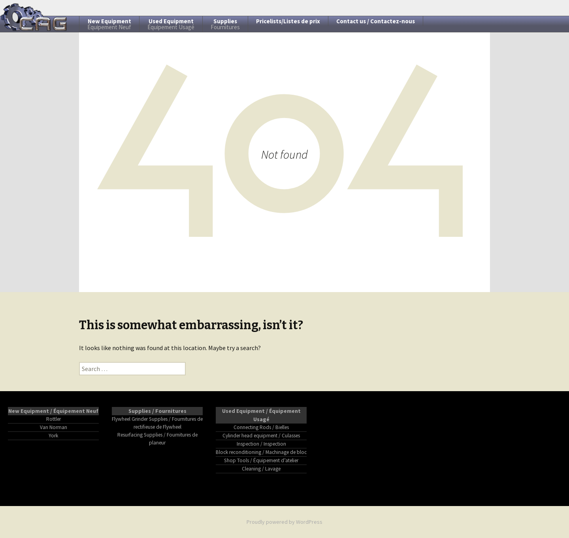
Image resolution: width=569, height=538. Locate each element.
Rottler (53, 419)
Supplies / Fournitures (157, 410)
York (53, 435)
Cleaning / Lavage (261, 468)
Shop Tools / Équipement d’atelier (261, 460)
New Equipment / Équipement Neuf (53, 410)
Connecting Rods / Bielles (261, 427)
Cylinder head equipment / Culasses (261, 435)
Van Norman (53, 427)
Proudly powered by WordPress (284, 521)
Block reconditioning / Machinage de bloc (261, 452)
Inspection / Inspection (261, 444)
